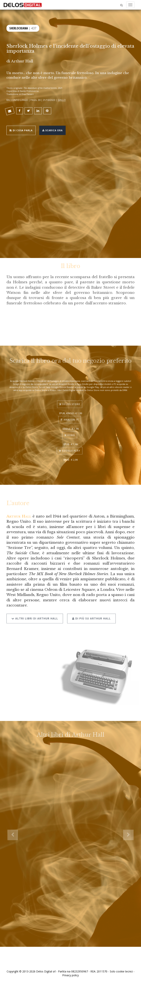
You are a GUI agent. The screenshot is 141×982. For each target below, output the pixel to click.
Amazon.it (69, 417)
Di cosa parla (21, 129)
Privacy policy (70, 975)
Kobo (69, 433)
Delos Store (69, 401)
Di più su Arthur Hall (91, 615)
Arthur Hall (22, 61)
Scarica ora (52, 129)
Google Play (69, 448)
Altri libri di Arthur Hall (34, 615)
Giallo (62, 99)
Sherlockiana (18, 28)
